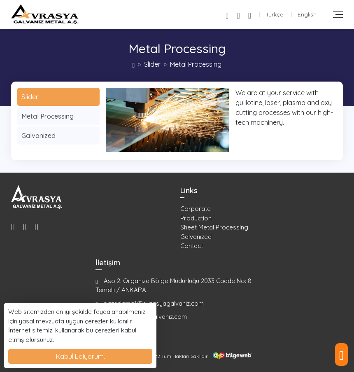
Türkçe (274, 14)
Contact (191, 246)
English (307, 14)
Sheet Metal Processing (214, 227)
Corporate (195, 209)
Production (196, 218)
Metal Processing (47, 116)
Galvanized (38, 135)
